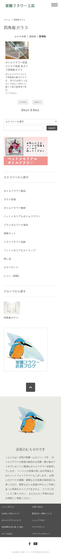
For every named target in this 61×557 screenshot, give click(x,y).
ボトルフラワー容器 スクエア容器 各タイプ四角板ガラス (16, 66)
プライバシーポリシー (41, 534)
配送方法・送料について (42, 513)
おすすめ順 (20, 36)
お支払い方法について (11, 513)
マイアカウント (38, 527)
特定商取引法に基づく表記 (12, 527)
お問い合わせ (37, 507)
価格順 (32, 36)
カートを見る (7, 534)
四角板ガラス (19, 20)
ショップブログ (38, 520)
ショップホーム (8, 507)
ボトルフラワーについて (11, 520)
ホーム (7, 20)
